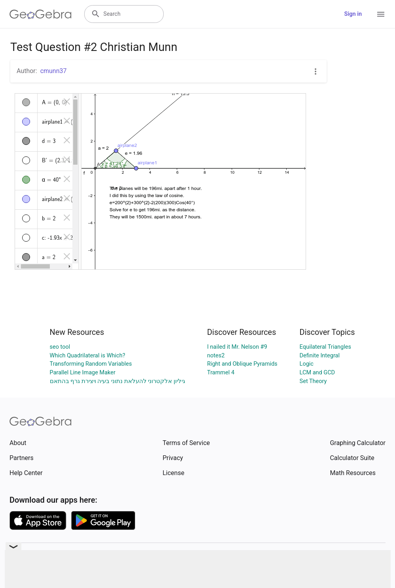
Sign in (353, 14)
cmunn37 (53, 71)
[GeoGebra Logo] (40, 14)
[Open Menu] (381, 14)
